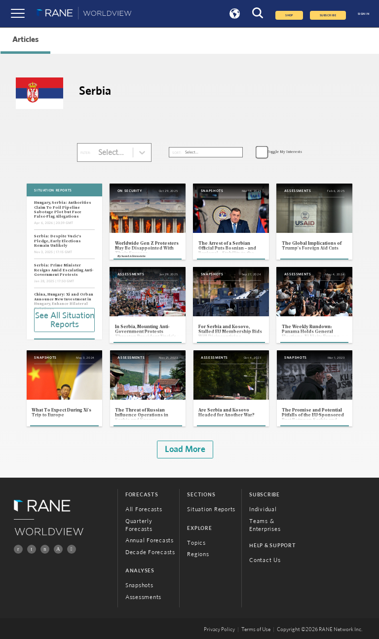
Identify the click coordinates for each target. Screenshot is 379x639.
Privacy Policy (219, 629)
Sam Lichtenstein (133, 256)
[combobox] (99, 152)
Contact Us (265, 560)
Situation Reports (211, 509)
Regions (198, 554)
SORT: (177, 152)
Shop (289, 15)
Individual (263, 509)
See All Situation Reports (64, 320)
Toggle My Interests (284, 152)
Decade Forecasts (150, 552)
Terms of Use (255, 629)
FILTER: (85, 152)
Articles (25, 39)
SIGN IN (363, 13)
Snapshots (139, 585)
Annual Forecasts (149, 540)
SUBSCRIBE (328, 15)
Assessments (143, 597)
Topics (196, 543)
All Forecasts (143, 509)
